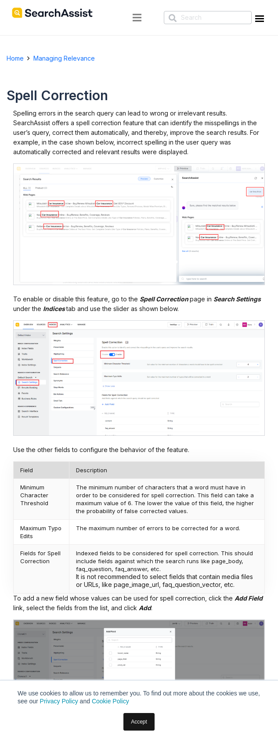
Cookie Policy (110, 701)
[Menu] (137, 18)
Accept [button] (139, 722)
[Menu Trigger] (258, 20)
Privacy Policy (59, 701)
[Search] (208, 17)
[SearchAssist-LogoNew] (52, 12)
